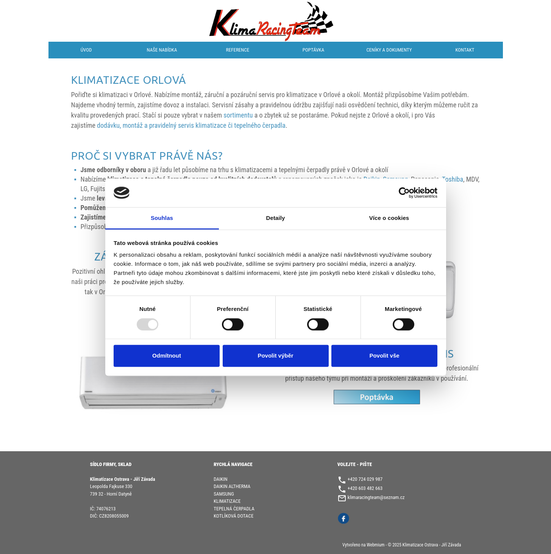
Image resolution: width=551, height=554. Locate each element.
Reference (237, 50)
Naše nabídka (162, 50)
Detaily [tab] (275, 218)
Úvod (86, 50)
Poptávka (313, 50)
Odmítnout (166, 356)
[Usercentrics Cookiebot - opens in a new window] (404, 192)
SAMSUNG (224, 494)
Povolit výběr (275, 356)
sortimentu (238, 115)
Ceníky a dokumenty (389, 50)
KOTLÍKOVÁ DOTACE (233, 516)
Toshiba (452, 179)
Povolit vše (384, 356)
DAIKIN (220, 479)
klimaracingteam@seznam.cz (376, 497)
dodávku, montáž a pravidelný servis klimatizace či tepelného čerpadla (191, 125)
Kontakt (464, 50)
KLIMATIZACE (227, 501)
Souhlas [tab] (162, 218)
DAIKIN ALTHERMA (232, 486)
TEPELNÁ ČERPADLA (234, 509)
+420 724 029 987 (365, 479)
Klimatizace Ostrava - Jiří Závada (432, 545)
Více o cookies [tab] (389, 218)
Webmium (375, 545)
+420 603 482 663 (365, 488)
